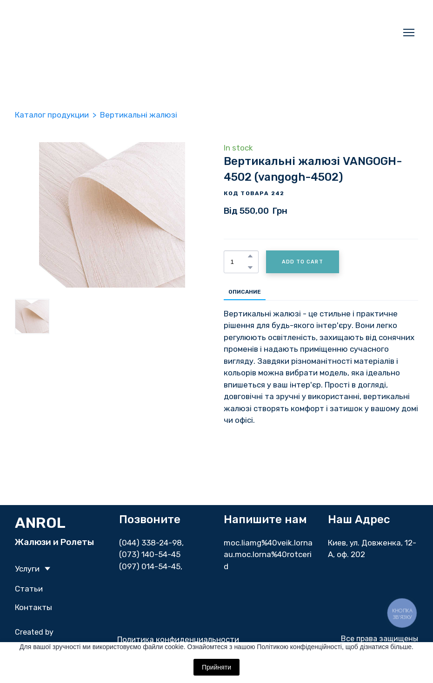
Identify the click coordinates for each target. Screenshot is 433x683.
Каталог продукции (52, 114)
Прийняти (216, 667)
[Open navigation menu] (409, 32)
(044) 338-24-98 (150, 542)
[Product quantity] (239, 262)
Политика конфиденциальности (178, 639)
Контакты (33, 607)
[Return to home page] (122, 32)
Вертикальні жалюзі (138, 114)
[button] (250, 256)
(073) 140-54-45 (149, 554)
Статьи (29, 588)
